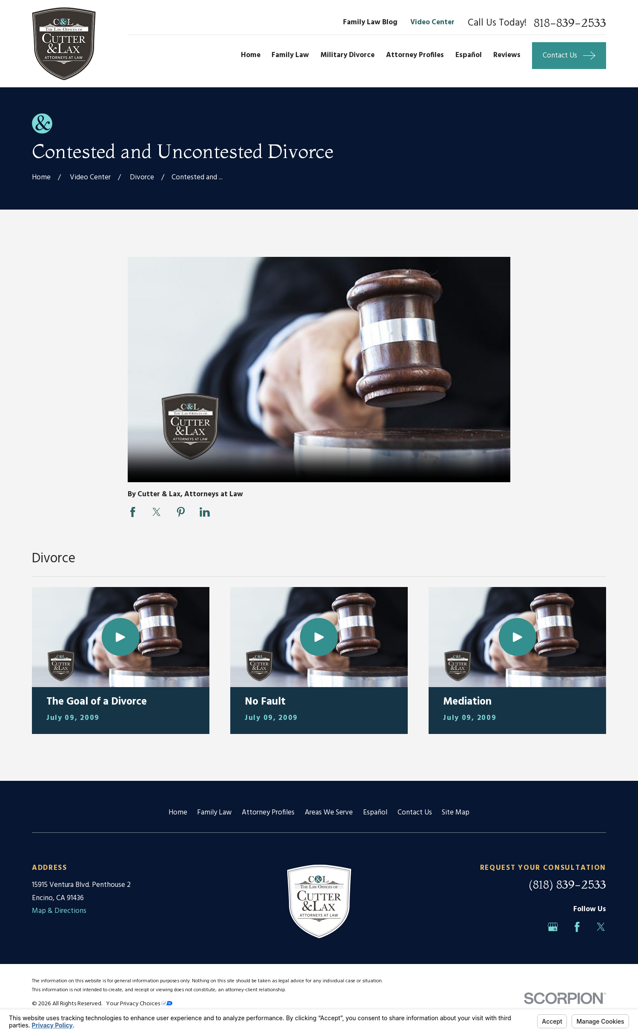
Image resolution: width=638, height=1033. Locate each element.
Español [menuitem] (468, 55)
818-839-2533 (570, 23)
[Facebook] (577, 927)
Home (178, 812)
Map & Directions (59, 911)
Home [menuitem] (250, 55)
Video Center (432, 22)
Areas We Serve (329, 812)
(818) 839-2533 (567, 884)
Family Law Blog (370, 22)
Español (375, 812)
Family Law (214, 812)
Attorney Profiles (268, 812)
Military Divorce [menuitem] (347, 55)
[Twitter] (601, 927)
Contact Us (415, 812)
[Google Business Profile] (553, 927)
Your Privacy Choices (139, 1004)
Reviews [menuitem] (507, 55)
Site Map (455, 812)
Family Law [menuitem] (290, 55)
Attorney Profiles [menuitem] (415, 55)
